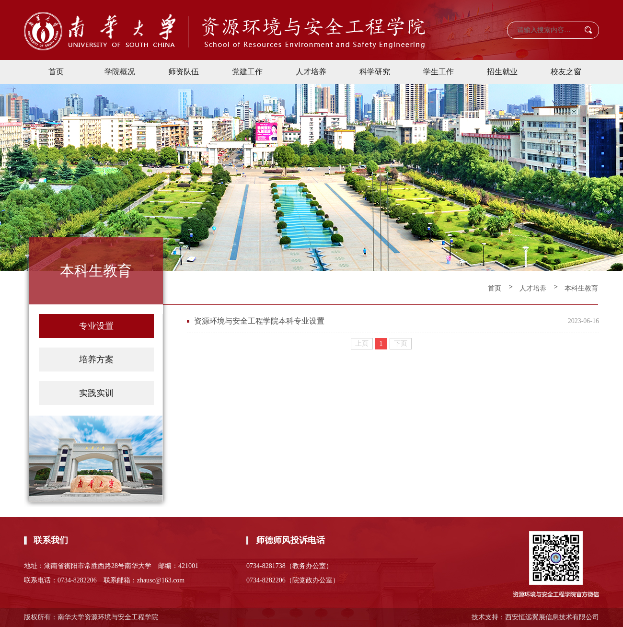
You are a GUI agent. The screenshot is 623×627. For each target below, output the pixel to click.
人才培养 (311, 72)
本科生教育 (581, 288)
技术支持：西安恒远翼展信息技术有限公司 (535, 617)
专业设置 (96, 326)
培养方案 (96, 359)
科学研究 (374, 72)
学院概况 (119, 72)
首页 (56, 72)
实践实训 (96, 393)
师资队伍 (183, 72)
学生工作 (438, 72)
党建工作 (247, 72)
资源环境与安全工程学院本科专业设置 (259, 321)
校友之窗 (566, 72)
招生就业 (502, 72)
